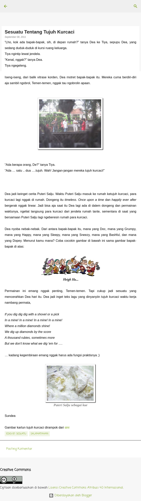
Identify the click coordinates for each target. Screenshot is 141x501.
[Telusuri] (135, 6)
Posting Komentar (19, 449)
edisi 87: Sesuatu (16, 434)
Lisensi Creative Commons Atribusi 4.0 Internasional (85, 487)
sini (67, 427)
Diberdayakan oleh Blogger (70, 495)
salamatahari (39, 434)
